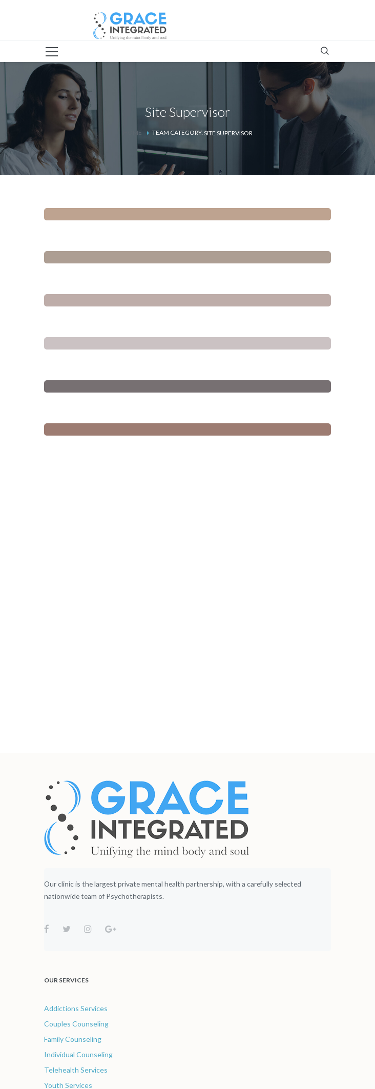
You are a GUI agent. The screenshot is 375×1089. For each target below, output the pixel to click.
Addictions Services (76, 1008)
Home (132, 132)
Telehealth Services (76, 1069)
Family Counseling (72, 1039)
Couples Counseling (76, 1023)
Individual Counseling (78, 1054)
